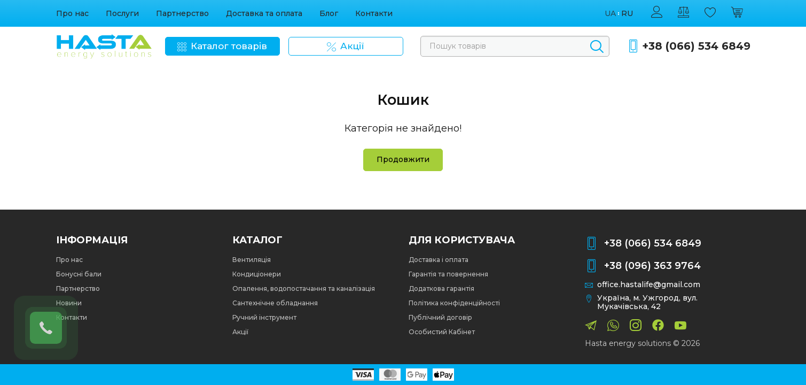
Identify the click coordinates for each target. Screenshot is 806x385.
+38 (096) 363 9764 (652, 266)
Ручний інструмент (264, 317)
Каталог (257, 240)
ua (610, 14)
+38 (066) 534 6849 (696, 46)
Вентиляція (251, 260)
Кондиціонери (256, 274)
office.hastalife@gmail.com (648, 284)
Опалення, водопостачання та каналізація (303, 288)
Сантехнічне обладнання (275, 303)
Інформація (92, 240)
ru (627, 14)
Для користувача (462, 240)
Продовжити (403, 159)
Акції (240, 332)
